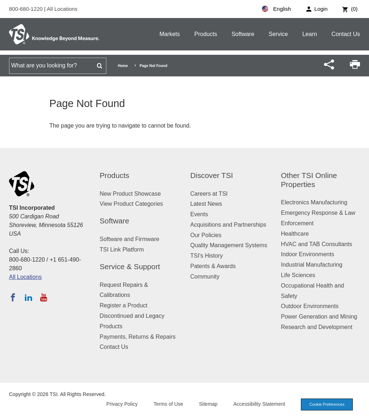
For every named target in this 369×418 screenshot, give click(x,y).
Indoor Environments (307, 254)
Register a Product (124, 305)
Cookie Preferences (326, 404)
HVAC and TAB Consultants (316, 244)
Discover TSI (211, 175)
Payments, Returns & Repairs (138, 337)
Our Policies (205, 235)
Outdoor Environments (310, 306)
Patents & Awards (213, 266)
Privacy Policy (121, 404)
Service (278, 34)
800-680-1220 (26, 9)
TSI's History (206, 256)
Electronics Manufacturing (314, 202)
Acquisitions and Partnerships (228, 225)
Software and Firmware (129, 239)
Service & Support (130, 266)
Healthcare (295, 234)
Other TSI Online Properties (309, 179)
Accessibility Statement (259, 404)
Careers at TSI (209, 194)
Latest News (206, 204)
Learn (309, 34)
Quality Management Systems (228, 245)
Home (123, 66)
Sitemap (208, 404)
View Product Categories (131, 204)
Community (204, 277)
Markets (169, 34)
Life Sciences (298, 275)
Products (205, 34)
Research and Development (316, 327)
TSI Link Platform (122, 249)
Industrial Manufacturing (312, 265)
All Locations (62, 9)
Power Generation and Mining (319, 317)
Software (242, 34)
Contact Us (346, 34)
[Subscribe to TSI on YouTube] (43, 297)
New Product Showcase (130, 194)
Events (199, 214)
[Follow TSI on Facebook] (13, 297)
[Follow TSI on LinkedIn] (28, 297)
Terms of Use (168, 404)
